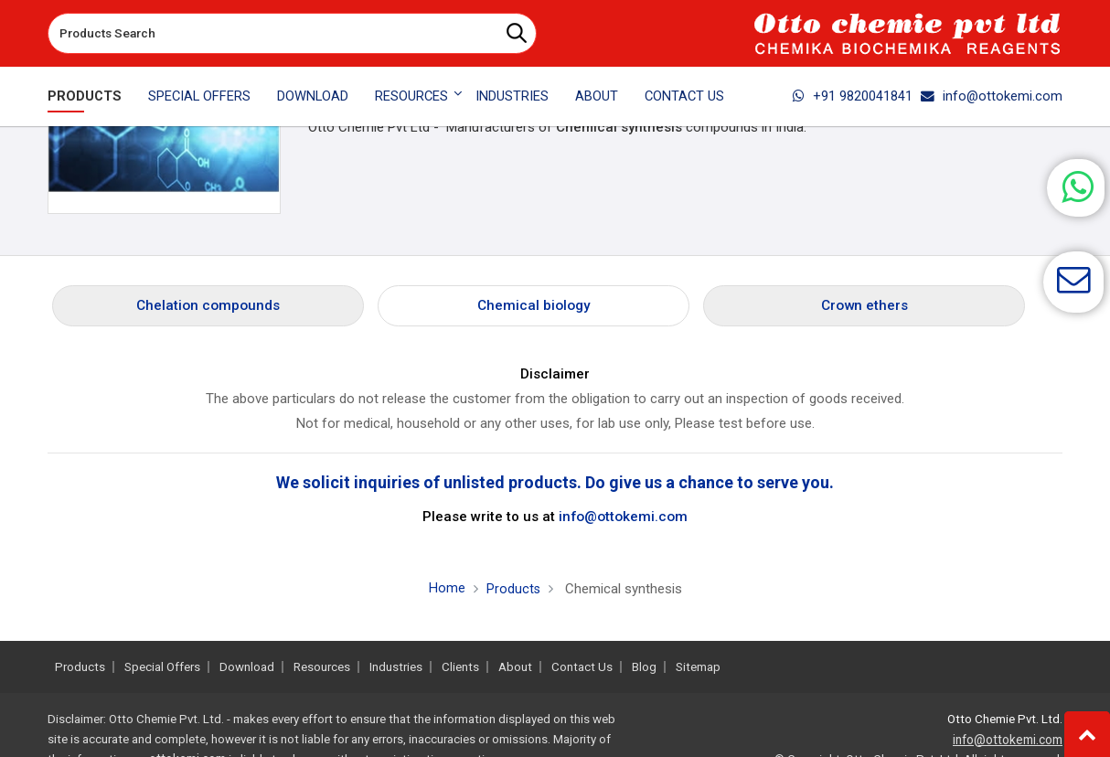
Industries (512, 96)
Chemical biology (534, 305)
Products (85, 96)
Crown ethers (864, 305)
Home (446, 588)
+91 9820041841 (853, 96)
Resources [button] (411, 96)
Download (312, 96)
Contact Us (684, 96)
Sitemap (698, 667)
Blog (644, 667)
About (596, 96)
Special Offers (199, 96)
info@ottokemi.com (991, 96)
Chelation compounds (208, 305)
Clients (460, 667)
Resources (322, 667)
